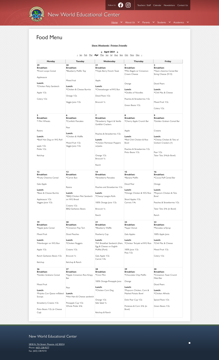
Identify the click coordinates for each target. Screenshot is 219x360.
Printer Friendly (119, 45)
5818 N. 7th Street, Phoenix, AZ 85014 (46, 344)
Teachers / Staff (144, 5)
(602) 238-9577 (42, 347)
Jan (81, 54)
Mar (91, 54)
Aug (116, 54)
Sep (121, 54)
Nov (132, 54)
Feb (85, 54)
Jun (107, 54)
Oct (126, 54)
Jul (111, 54)
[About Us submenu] (132, 22)
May (102, 54)
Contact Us (182, 5)
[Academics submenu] (181, 22)
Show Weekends (100, 45)
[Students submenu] (164, 22)
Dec (138, 54)
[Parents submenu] (148, 22)
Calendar (157, 5)
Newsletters (169, 5)
